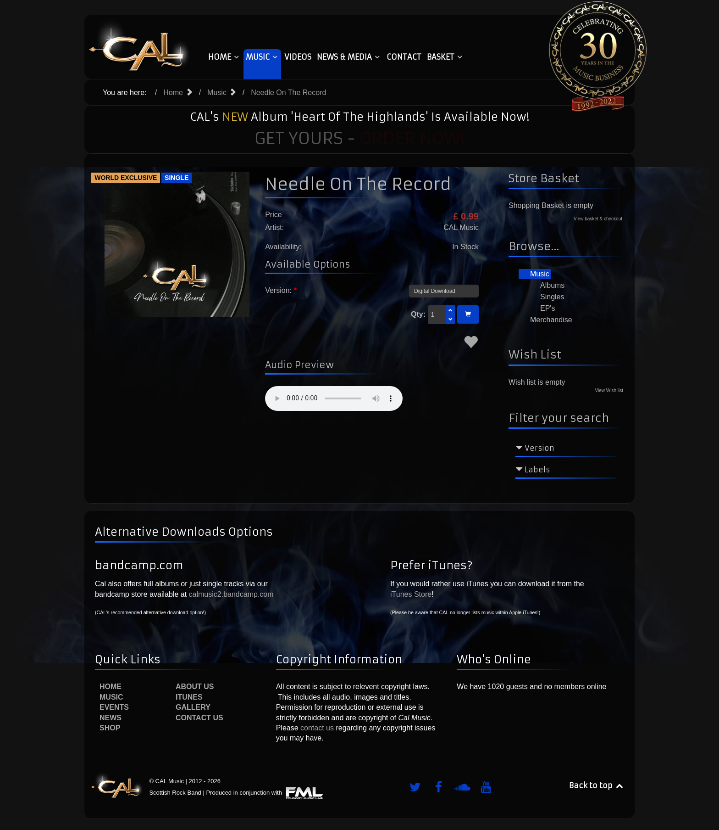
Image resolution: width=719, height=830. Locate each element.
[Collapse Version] (519, 448)
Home (111, 686)
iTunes (189, 697)
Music (534, 274)
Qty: (418, 314)
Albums (546, 285)
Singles (546, 297)
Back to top (596, 785)
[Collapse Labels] (519, 469)
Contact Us (199, 718)
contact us (316, 728)
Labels (537, 469)
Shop (110, 728)
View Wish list (609, 390)
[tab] (566, 450)
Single (176, 177)
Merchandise (545, 320)
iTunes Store (410, 594)
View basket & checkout (598, 218)
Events (114, 707)
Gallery (193, 707)
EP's (542, 308)
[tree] (566, 297)
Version (539, 448)
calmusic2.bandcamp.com (231, 594)
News (111, 718)
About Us (195, 686)
